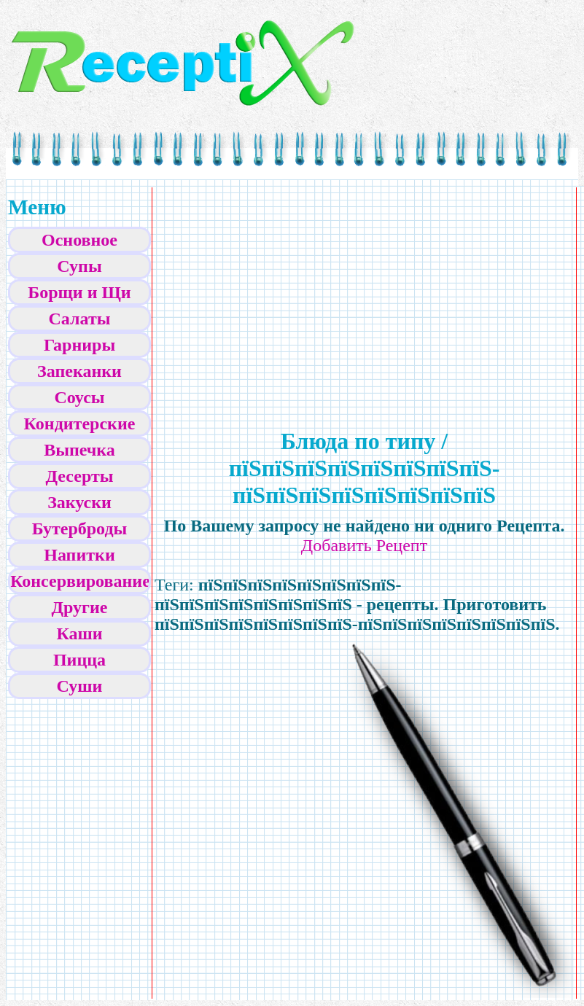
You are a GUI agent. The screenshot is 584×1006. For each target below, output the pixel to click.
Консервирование (80, 581)
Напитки (79, 554)
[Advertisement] (240, 292)
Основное (79, 239)
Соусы (79, 397)
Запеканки (79, 371)
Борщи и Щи (79, 292)
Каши (79, 633)
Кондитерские (80, 423)
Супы (79, 266)
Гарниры (79, 344)
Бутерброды (80, 528)
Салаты (80, 318)
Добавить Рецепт (364, 545)
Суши (80, 685)
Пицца (79, 659)
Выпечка (79, 449)
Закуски (79, 502)
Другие (80, 607)
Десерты (80, 476)
